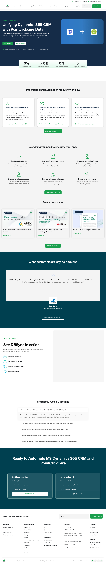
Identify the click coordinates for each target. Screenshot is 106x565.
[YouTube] (101, 561)
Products (15, 6)
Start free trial (30, 494)
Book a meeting (78, 494)
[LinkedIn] (98, 561)
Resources (48, 6)
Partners (57, 6)
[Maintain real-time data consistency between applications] (42, 103)
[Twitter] (95, 561)
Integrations (33, 6)
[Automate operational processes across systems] (7, 103)
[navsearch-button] (77, 6)
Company (66, 6)
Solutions (23, 6)
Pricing (41, 6)
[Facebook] (92, 561)
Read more (7, 235)
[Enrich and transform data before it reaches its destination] (77, 103)
